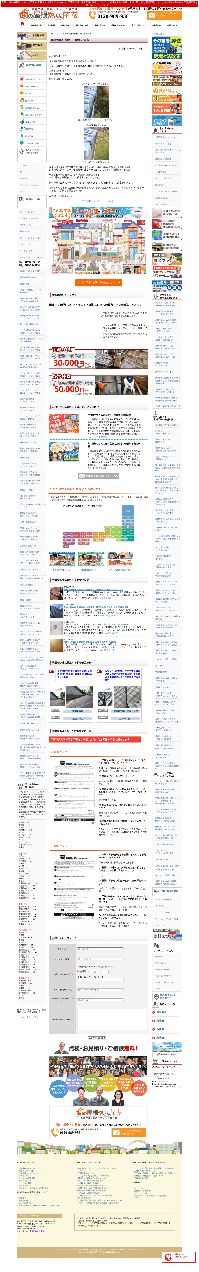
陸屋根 (23, 192)
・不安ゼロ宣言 (23, 1180)
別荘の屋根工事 (161, 859)
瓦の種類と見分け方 (28, 546)
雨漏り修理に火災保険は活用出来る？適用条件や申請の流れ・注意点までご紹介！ (167, 479)
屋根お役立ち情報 (162, 687)
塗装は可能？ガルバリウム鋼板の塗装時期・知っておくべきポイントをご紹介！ (32, 694)
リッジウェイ (25, 244)
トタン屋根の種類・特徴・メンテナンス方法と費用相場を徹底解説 (167, 539)
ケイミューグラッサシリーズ (31, 257)
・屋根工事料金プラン (85, 1177)
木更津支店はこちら (172, 1087)
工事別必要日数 (161, 672)
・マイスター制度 (24, 1187)
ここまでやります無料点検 (166, 191)
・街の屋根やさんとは (26, 1172)
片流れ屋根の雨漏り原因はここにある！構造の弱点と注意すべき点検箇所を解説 (96, 607)
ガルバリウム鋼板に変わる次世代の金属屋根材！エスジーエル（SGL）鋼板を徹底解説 (32, 705)
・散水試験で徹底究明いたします (89, 1185)
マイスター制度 (161, 204)
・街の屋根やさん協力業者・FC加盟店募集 (150, 1200)
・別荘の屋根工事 (83, 1202)
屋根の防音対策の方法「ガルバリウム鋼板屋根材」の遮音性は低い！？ (167, 501)
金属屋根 (23, 179)
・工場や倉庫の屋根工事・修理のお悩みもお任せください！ (100, 1204)
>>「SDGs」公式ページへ (27, 1017)
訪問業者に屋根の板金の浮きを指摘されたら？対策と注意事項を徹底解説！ (167, 380)
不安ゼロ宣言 (160, 172)
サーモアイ (159, 906)
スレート (23, 166)
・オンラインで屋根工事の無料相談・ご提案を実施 (153, 1172)
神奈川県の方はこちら (90, 570)
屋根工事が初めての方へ (165, 137)
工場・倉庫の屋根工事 (164, 844)
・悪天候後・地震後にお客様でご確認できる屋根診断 (154, 1177)
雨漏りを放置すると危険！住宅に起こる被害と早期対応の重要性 (90, 642)
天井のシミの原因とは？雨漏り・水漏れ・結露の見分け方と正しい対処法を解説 (96, 624)
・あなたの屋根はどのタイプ (144, 1175)
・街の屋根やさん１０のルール (29, 1177)
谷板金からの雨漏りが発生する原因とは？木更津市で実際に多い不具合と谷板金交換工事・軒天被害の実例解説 (122, 674)
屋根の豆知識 (25, 600)
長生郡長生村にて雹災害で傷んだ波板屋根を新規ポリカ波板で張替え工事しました (74, 674)
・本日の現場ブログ (25, 1207)
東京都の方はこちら (61, 570)
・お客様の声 (22, 1205)
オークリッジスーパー (29, 251)
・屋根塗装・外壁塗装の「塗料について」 (149, 1180)
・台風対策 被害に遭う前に (88, 1187)
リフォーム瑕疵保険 (163, 178)
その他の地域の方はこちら (120, 570)
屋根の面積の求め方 (28, 442)
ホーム (52, 34)
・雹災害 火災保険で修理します (89, 1190)
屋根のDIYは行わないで (29, 730)
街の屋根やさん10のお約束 (166, 165)
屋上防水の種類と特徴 (29, 324)
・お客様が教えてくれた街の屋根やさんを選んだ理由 (38, 1210)
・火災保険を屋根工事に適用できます (91, 1195)
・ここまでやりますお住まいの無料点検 (92, 1180)
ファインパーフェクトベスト (167, 919)
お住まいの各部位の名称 (30, 271)
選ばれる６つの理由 (163, 159)
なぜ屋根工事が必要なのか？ (167, 425)
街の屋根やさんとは (163, 144)
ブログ (60, 34)
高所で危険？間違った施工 (31, 723)
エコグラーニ (25, 225)
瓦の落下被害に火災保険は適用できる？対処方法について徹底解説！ (167, 468)
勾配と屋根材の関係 (28, 522)
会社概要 (158, 957)
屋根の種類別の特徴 (28, 277)
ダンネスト (159, 926)
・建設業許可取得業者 (141, 1195)
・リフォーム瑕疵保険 (26, 1182)
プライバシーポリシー (164, 983)
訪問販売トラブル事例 (164, 372)
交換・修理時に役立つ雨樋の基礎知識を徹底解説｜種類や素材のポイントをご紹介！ (32, 775)
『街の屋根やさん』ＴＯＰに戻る (96, 200)
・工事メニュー (82, 1175)
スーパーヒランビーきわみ (31, 238)
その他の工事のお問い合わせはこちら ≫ (98, 282)
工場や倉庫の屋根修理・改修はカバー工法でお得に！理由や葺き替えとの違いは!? (167, 801)
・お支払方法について (26, 1190)
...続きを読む (106, 598)
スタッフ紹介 (160, 963)
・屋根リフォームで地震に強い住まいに (92, 1192)
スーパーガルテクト (28, 212)
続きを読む (101, 436)
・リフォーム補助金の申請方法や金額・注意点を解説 (97, 1207)
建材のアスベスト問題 (29, 570)
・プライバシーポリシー (142, 1197)
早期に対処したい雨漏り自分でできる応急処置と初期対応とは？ (167, 766)
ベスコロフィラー (162, 913)
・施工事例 (21, 1202)
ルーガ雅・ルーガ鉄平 (29, 218)
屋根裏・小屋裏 (26, 490)
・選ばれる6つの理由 (25, 1175)
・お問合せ (137, 1202)
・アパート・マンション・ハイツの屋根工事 (94, 1199)
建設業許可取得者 (162, 970)
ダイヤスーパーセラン (164, 900)
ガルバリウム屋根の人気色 (166, 659)
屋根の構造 (24, 284)
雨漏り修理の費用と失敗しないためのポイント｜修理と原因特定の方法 (167, 490)
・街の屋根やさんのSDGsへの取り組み (32, 1192)
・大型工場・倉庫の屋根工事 (88, 1197)
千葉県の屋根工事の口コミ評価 (167, 406)
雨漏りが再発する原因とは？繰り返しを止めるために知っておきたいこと (93, 590)
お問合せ (158, 989)
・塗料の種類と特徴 (141, 1182)
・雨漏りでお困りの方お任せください (91, 1182)
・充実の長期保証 (24, 1185)
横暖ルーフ (24, 231)
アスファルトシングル (29, 185)
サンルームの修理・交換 (165, 875)
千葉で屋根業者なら (163, 976)
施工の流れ (159, 185)
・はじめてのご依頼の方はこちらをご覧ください (96, 1172)
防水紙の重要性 (26, 585)
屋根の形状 (24, 458)
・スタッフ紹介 (139, 1192)
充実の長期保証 (161, 198)
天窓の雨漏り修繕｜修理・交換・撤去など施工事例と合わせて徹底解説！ (32, 747)
